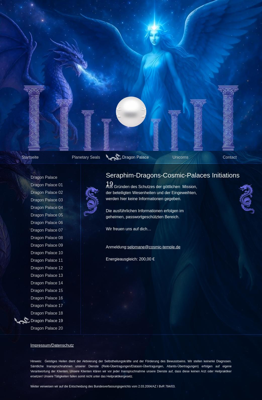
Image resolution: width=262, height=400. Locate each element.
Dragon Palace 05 (47, 215)
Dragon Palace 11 (47, 260)
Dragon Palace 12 (47, 268)
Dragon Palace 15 (47, 290)
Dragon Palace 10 (47, 253)
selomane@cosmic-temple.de (153, 247)
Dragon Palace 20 (47, 328)
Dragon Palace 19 (47, 321)
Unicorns (180, 157)
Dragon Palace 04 (47, 207)
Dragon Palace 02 (47, 192)
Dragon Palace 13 (47, 275)
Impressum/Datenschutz (52, 345)
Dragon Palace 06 (47, 222)
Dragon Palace (135, 157)
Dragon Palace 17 (47, 305)
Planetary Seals (86, 157)
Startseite (30, 157)
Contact (230, 157)
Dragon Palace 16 (47, 298)
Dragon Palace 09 (47, 245)
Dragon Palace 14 (47, 283)
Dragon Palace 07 (47, 230)
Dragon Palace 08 (47, 238)
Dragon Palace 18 (47, 313)
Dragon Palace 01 (47, 185)
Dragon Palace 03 (47, 200)
